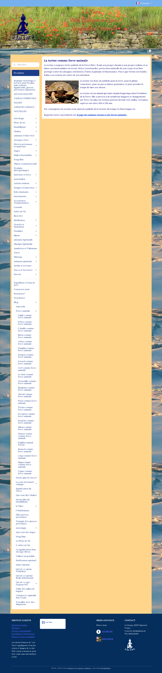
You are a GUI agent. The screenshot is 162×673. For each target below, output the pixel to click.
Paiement (16, 628)
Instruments (25, 196)
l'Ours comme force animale (25, 322)
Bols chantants (25, 192)
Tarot (17, 252)
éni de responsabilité (22, 631)
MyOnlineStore (106, 668)
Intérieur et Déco (25, 174)
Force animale (26, 311)
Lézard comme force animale (25, 362)
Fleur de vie (25, 122)
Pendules (25, 231)
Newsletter (19, 298)
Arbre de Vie (20, 211)
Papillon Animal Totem (25, 443)
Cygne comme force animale (25, 472)
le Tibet (26, 506)
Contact (95, 51)
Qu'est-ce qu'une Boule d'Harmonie (25, 576)
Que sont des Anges (25, 532)
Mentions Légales (67, 51)
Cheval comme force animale (25, 395)
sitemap (70, 668)
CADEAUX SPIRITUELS (25, 98)
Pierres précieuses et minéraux (25, 145)
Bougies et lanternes (25, 187)
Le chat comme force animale (25, 375)
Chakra (25, 131)
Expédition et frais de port (24, 283)
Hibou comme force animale (25, 428)
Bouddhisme (25, 127)
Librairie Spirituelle (23, 239)
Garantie (52, 51)
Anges (25, 150)
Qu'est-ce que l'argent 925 (26, 583)
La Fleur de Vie (23, 541)
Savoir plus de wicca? (26, 477)
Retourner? (19, 293)
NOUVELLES (20, 111)
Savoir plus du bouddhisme (23, 500)
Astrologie (25, 118)
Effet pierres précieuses (22, 515)
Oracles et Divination (25, 225)
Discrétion (83, 51)
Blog (129, 51)
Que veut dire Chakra (26, 495)
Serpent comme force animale (26, 421)
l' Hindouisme (22, 510)
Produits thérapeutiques (21, 169)
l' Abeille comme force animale (26, 329)
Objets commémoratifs (25, 163)
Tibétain (25, 257)
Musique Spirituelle (23, 244)
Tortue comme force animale (25, 408)
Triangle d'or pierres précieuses (26, 522)
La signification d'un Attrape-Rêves (26, 550)
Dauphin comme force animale (26, 349)
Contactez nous (22, 289)
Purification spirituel (26, 560)
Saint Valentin (23, 564)
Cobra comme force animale (25, 342)
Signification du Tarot (23, 489)
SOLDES (18, 102)
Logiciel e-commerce (84, 668)
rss (75, 668)
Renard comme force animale (25, 450)
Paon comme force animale (27, 401)
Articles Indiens (25, 183)
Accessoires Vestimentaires (25, 201)
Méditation (25, 220)
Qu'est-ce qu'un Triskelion (24, 570)
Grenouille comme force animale (27, 382)
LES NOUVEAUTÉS (23, 94)
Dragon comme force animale (26, 355)
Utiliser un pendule (25, 556)
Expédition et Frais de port (32, 51)
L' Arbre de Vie (23, 545)
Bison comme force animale (25, 336)
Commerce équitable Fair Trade (26, 596)
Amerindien (19, 179)
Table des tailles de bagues (25, 589)
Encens (25, 274)
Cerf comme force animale (27, 369)
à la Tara (47, 622)
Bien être (18, 216)
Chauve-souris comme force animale (25, 435)
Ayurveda (20, 306)
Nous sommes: (108, 51)
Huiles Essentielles (25, 155)
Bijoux (25, 235)
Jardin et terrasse (22, 265)
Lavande (18, 207)
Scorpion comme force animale (26, 415)
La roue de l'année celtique (26, 483)
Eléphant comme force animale (26, 388)
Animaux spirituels (25, 261)
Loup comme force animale (27, 456)
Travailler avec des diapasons (25, 603)
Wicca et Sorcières (25, 270)
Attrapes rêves (25, 140)
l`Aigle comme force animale (25, 316)
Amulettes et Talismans (25, 248)
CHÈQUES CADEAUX (24, 107)
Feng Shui (18, 159)
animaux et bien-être (24, 135)
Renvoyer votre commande (23, 637)
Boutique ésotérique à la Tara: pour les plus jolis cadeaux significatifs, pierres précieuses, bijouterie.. (25, 85)
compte (121, 51)
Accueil (13, 51)
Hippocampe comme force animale (24, 464)
